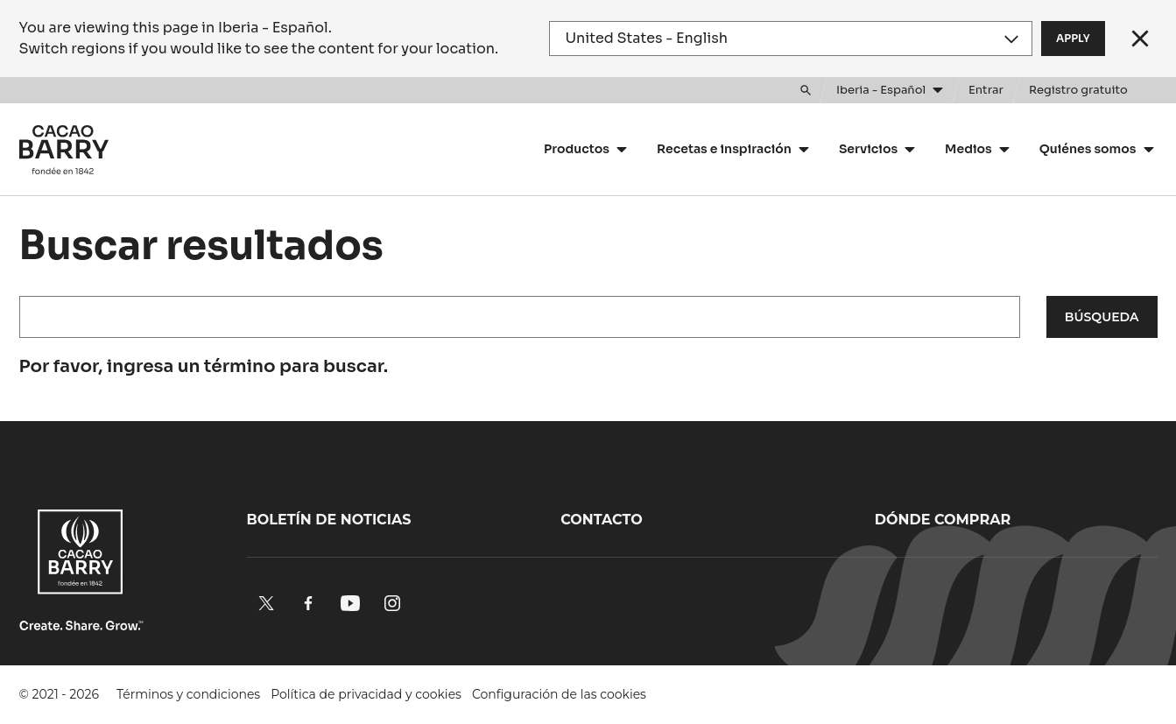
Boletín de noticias (329, 519)
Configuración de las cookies (559, 694)
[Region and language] (791, 38)
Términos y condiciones (188, 694)
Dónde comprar (943, 519)
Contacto (601, 519)
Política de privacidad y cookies (366, 694)
